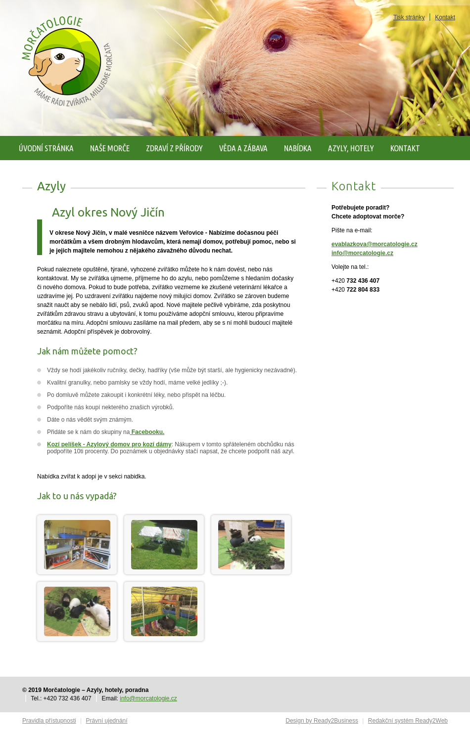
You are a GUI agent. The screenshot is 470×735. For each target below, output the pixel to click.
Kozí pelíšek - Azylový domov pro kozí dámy (109, 444)
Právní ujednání (107, 720)
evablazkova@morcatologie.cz (374, 244)
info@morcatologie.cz (362, 253)
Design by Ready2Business (321, 720)
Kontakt (445, 17)
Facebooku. (147, 432)
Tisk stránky (409, 17)
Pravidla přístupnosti (49, 720)
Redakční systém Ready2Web (408, 720)
